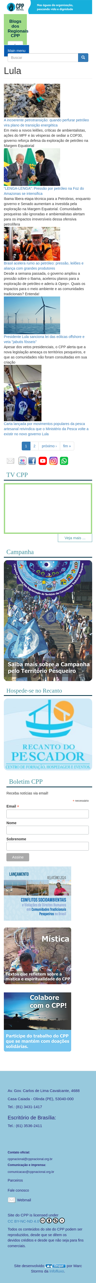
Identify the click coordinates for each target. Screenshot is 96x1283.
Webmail (24, 1200)
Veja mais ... (75, 538)
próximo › (49, 446)
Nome (11, 823)
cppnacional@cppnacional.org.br (30, 1159)
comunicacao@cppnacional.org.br (31, 1172)
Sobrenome (16, 839)
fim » (67, 446)
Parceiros (15, 1180)
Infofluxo (56, 1271)
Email (12, 806)
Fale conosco (18, 1190)
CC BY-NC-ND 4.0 (36, 1220)
